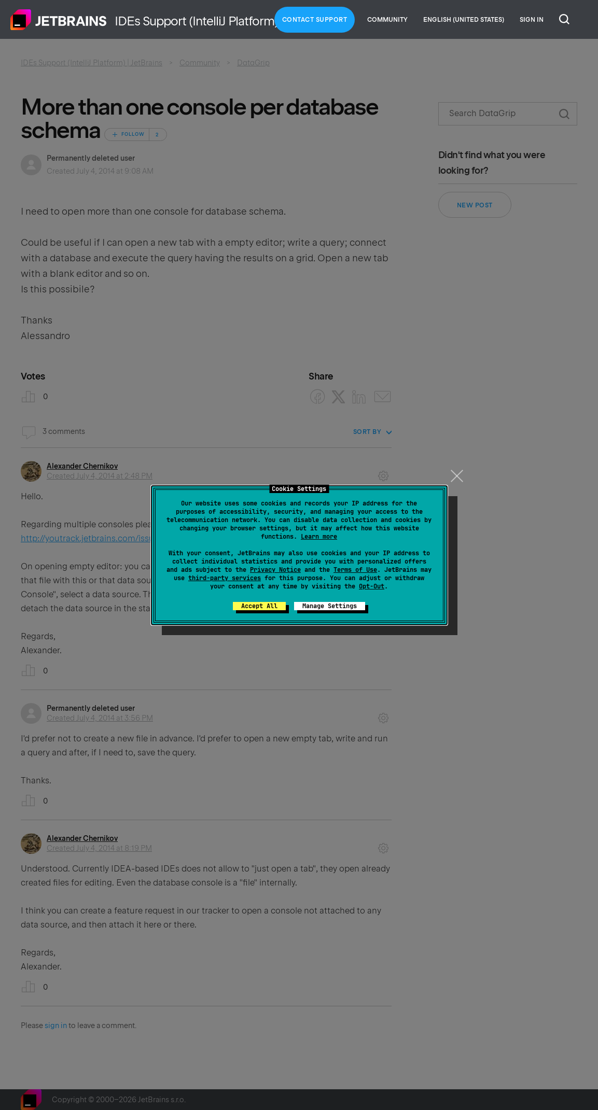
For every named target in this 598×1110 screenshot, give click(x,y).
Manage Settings (329, 606)
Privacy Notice (275, 570)
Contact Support (314, 19)
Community (387, 19)
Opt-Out (371, 586)
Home (58, 19)
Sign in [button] (532, 19)
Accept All (259, 606)
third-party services (224, 578)
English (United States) (463, 19)
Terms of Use (355, 570)
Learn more (319, 536)
